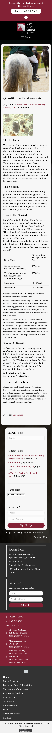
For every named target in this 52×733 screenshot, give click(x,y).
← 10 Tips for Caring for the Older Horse (22, 533)
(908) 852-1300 (16, 617)
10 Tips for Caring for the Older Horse (24, 570)
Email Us (14, 626)
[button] (26, 11)
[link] (6, 677)
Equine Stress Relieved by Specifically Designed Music (22, 556)
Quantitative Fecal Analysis (21, 466)
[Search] (26, 438)
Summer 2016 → (42, 537)
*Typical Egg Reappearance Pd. (39, 258)
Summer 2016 (14, 462)
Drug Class (9, 260)
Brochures (18, 415)
